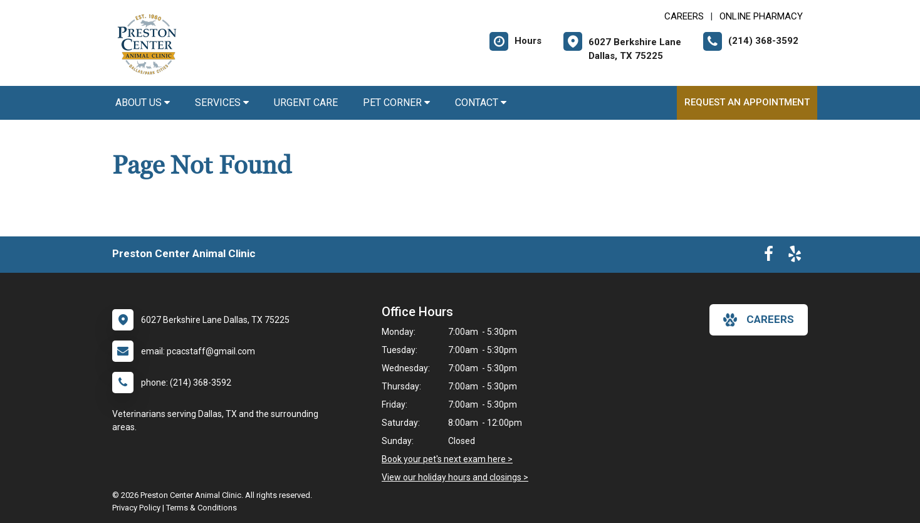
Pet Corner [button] (396, 102)
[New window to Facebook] (769, 256)
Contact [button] (480, 102)
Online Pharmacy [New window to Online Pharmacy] (761, 16)
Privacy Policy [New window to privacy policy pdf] (136, 507)
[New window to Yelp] (794, 256)
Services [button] (222, 102)
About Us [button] (142, 102)
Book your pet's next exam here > (447, 459)
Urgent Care (306, 102)
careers (758, 320)
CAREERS (684, 16)
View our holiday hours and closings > (455, 477)
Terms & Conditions (201, 507)
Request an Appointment (747, 102)
